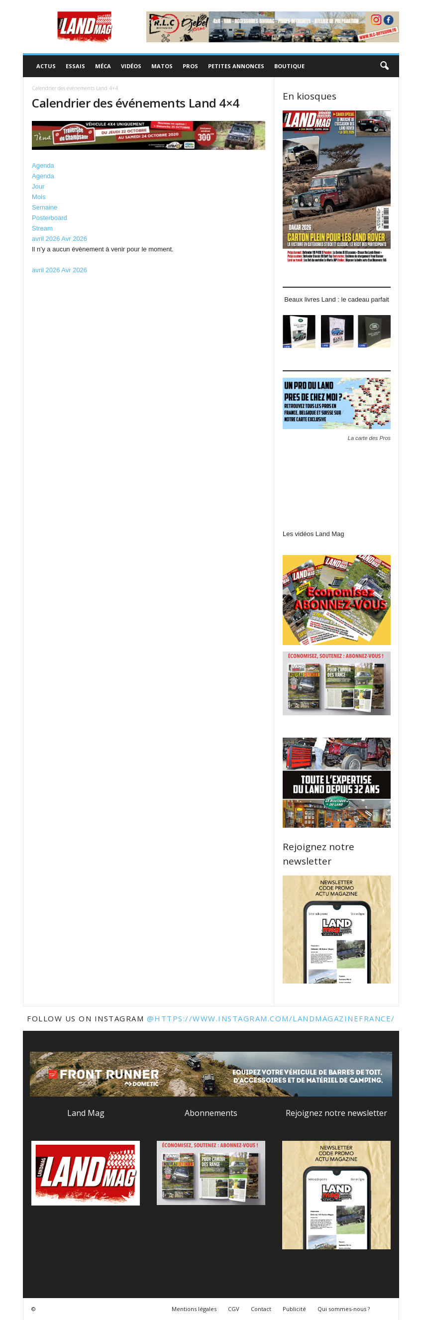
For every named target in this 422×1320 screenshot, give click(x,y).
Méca (103, 66)
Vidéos (131, 66)
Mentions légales (194, 1309)
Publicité (294, 1309)
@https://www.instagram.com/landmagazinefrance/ (271, 1018)
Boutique (289, 66)
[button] (384, 66)
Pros (190, 66)
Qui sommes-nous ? (343, 1309)
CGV (233, 1309)
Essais (75, 66)
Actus (46, 66)
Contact (261, 1309)
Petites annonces (236, 66)
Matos (162, 66)
